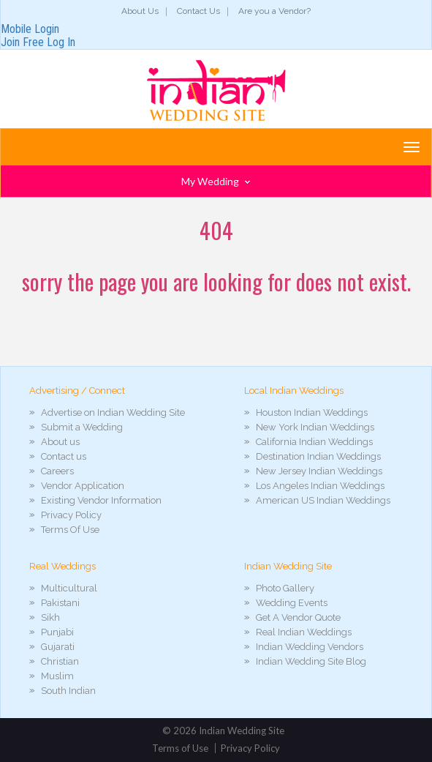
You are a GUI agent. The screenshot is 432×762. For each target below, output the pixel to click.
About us (60, 441)
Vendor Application (82, 485)
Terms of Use (180, 748)
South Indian (68, 690)
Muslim (57, 676)
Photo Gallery (285, 588)
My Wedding (215, 181)
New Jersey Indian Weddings (319, 471)
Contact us (63, 456)
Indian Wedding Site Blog (311, 661)
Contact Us (198, 11)
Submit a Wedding (82, 427)
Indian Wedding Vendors (309, 646)
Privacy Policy (71, 514)
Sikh (50, 617)
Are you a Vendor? (274, 11)
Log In (61, 42)
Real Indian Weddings (304, 632)
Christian (60, 661)
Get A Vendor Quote (298, 617)
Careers (57, 471)
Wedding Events (291, 602)
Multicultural (69, 588)
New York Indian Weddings (315, 427)
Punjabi (57, 632)
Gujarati (58, 646)
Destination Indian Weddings (318, 456)
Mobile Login (30, 29)
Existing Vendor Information (101, 500)
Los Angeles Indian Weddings (320, 485)
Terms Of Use (70, 529)
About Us (140, 11)
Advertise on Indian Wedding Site (113, 412)
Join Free (22, 42)
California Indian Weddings (314, 441)
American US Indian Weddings (323, 500)
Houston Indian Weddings (312, 412)
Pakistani (60, 602)
